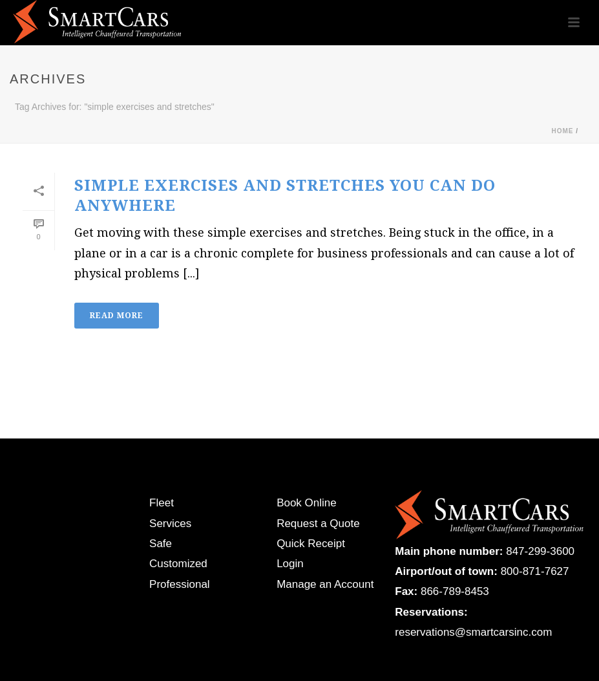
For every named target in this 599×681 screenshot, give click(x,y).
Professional (179, 584)
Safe (160, 543)
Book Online (307, 503)
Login (290, 563)
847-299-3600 (540, 551)
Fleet (161, 503)
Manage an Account (325, 584)
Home (562, 131)
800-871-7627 (535, 571)
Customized (178, 563)
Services (170, 523)
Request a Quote (318, 523)
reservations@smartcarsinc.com (473, 632)
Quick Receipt (311, 543)
